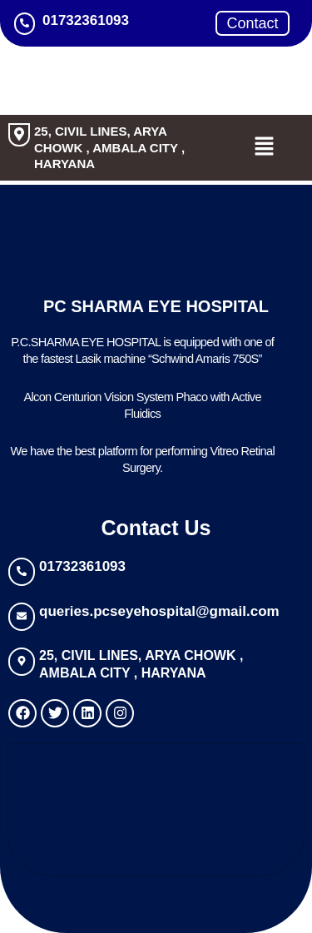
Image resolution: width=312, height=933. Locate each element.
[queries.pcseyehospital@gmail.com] (21, 617)
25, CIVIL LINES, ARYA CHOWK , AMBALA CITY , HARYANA (109, 147)
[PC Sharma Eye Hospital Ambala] (156, 806)
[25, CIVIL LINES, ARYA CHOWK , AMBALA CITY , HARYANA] (19, 134)
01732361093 (82, 566)
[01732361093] (21, 572)
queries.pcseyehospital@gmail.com (159, 611)
